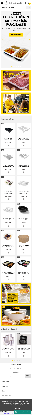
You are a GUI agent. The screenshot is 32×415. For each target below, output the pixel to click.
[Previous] (3, 39)
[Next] (29, 39)
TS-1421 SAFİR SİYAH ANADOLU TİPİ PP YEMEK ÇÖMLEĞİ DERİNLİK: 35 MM (23, 219)
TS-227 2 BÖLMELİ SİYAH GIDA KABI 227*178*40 (23, 349)
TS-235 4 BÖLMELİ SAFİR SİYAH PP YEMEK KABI (23, 273)
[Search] (16, 7)
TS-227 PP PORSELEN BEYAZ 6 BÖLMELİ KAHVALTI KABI (8, 219)
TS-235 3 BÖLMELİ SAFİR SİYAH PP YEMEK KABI (8, 273)
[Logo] (13, 3)
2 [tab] (14, 66)
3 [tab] (16, 66)
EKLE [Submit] (27, 376)
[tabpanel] (16, 39)
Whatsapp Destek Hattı (22, 412)
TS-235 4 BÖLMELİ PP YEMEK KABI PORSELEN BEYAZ (24, 165)
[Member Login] (25, 3)
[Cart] (29, 3)
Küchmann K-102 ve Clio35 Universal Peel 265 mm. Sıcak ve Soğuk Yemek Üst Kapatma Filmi (8, 349)
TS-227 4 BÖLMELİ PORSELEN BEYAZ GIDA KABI (24, 139)
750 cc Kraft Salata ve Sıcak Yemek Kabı (23, 246)
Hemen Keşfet (16, 34)
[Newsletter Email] (16, 376)
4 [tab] (18, 66)
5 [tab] (20, 66)
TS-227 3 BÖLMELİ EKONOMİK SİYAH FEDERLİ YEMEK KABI (8, 139)
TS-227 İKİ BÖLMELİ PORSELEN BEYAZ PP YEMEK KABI (24, 192)
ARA (29, 7)
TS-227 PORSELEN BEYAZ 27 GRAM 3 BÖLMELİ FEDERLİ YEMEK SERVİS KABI (8, 192)
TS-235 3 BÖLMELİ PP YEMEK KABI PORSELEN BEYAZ (8, 165)
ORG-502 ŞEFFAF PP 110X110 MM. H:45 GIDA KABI (8, 246)
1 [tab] (12, 66)
